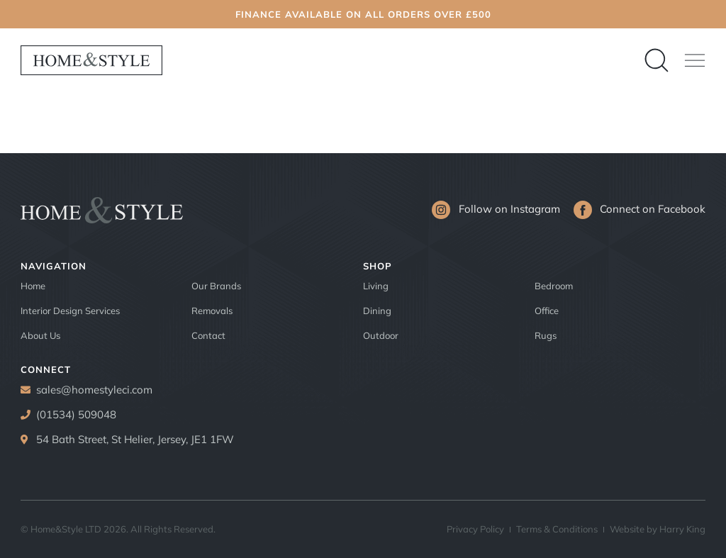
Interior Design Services (70, 310)
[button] (694, 60)
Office (547, 310)
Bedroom (554, 285)
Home (33, 285)
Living (376, 285)
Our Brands (216, 285)
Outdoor (380, 335)
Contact (208, 335)
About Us (40, 335)
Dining (377, 310)
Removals (212, 310)
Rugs (546, 335)
